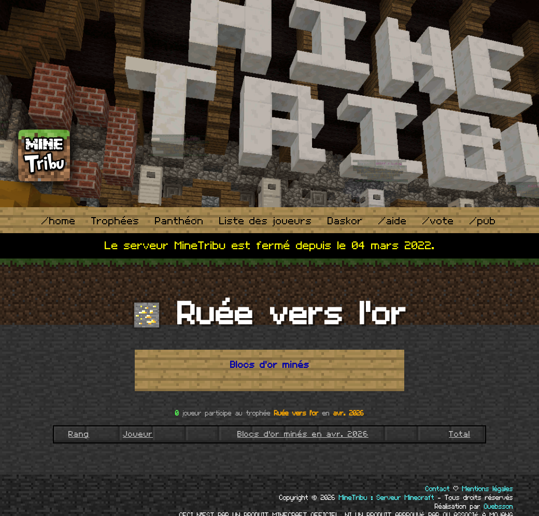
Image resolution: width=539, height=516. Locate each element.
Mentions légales (487, 489)
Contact (437, 489)
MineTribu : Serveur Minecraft (386, 497)
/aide (392, 221)
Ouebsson (498, 506)
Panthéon (179, 221)
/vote (438, 221)
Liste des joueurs (265, 221)
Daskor (345, 221)
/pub (483, 221)
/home (58, 221)
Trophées (115, 221)
